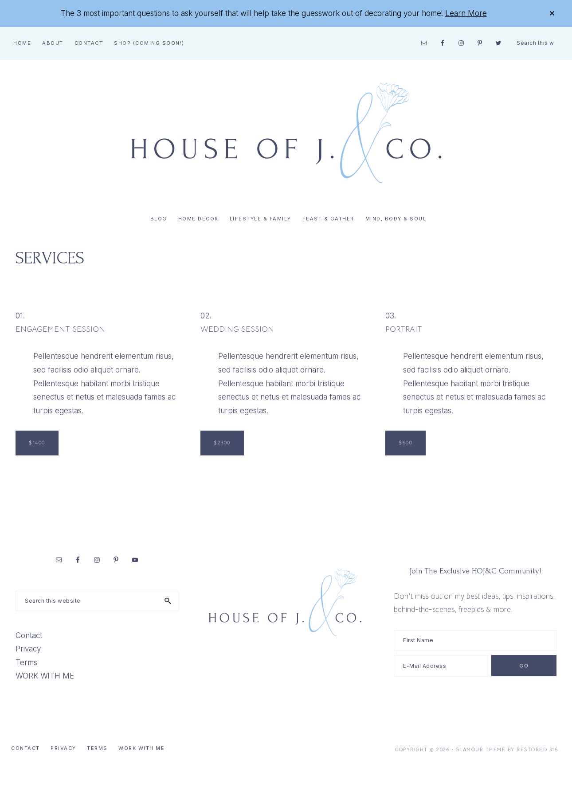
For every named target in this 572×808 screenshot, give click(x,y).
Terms (26, 662)
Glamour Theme (481, 749)
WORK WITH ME (45, 675)
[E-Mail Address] (441, 666)
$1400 (37, 442)
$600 (405, 442)
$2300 (222, 442)
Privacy (28, 648)
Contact (29, 635)
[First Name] (475, 640)
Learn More (466, 13)
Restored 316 (537, 749)
